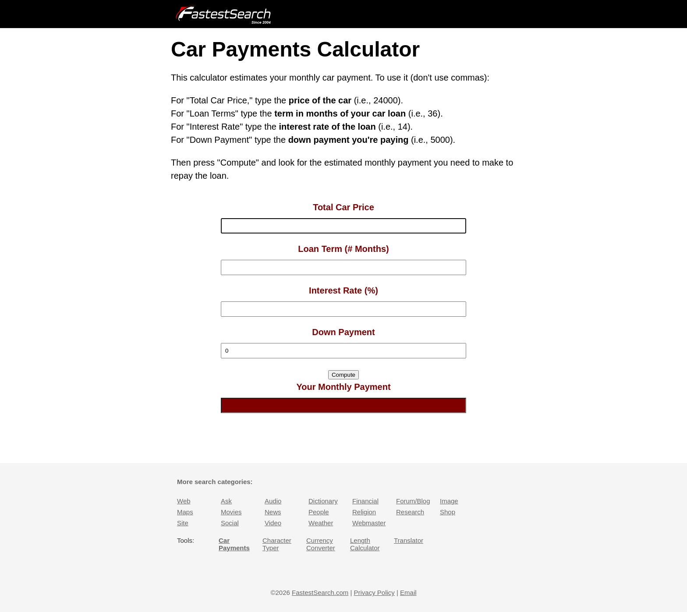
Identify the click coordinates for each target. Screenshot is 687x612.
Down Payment (343, 332)
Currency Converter (320, 544)
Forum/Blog (413, 501)
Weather (320, 523)
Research (410, 512)
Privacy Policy (374, 592)
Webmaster (369, 523)
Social (230, 523)
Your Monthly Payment (343, 387)
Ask (226, 501)
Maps (185, 512)
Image (449, 501)
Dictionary (323, 501)
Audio (273, 501)
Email (408, 592)
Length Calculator (365, 544)
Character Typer (276, 544)
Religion (364, 512)
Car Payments (234, 544)
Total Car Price (343, 207)
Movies (231, 512)
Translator (408, 540)
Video (273, 523)
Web (184, 501)
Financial (365, 501)
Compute (343, 374)
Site (182, 523)
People (318, 512)
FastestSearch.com (320, 592)
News (273, 512)
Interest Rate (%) (343, 290)
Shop (447, 512)
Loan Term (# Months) (343, 249)
